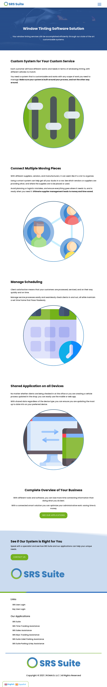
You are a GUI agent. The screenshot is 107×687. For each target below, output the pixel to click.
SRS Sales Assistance (22, 630)
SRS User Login (18, 604)
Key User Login (18, 609)
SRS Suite (16, 621)
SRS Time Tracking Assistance (26, 626)
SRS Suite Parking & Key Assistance (28, 643)
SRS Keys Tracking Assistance (25, 635)
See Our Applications (53, 515)
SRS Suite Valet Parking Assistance (28, 639)
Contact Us (19, 557)
